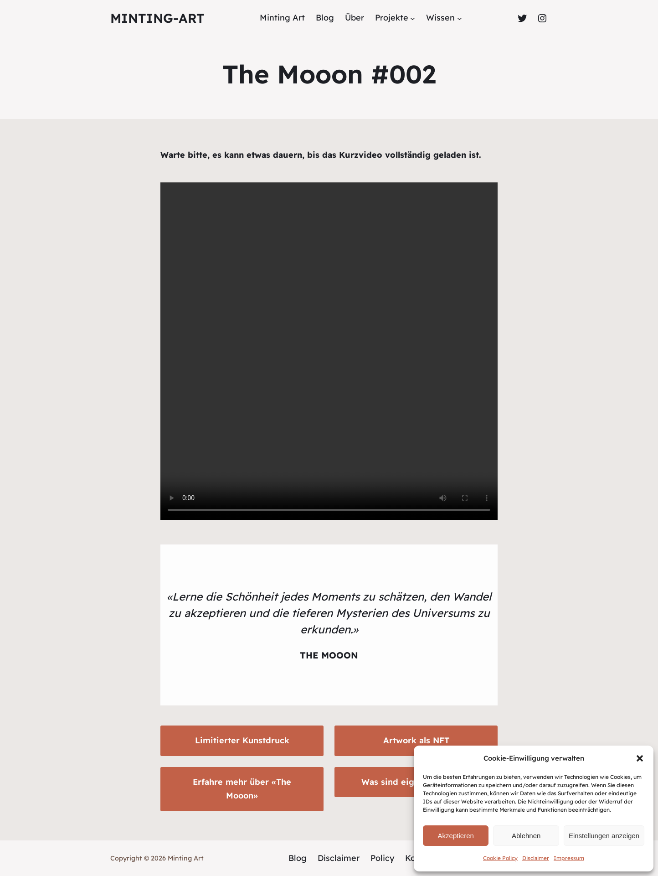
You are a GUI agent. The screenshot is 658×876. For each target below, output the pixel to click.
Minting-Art (157, 18)
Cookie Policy (500, 858)
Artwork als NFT (416, 740)
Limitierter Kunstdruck (242, 740)
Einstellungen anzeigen (604, 836)
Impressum (569, 858)
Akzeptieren (456, 836)
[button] (639, 758)
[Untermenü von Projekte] (412, 18)
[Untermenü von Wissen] (459, 18)
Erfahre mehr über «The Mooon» (242, 789)
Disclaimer (535, 858)
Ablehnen (526, 836)
